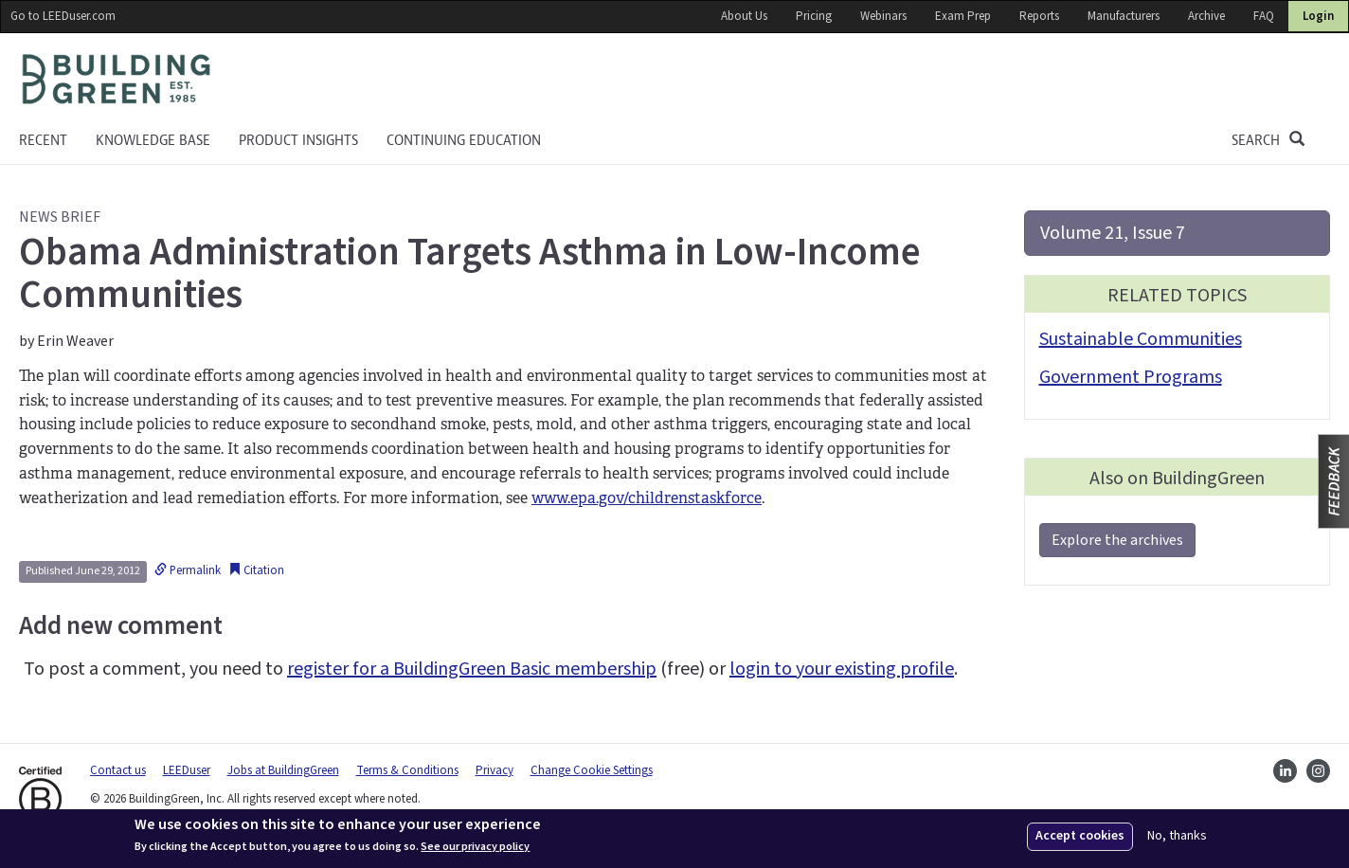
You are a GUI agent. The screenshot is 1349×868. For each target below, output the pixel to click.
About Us (744, 16)
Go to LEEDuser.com (63, 16)
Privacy (494, 770)
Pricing (814, 16)
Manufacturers (1124, 16)
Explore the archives (1117, 540)
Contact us (118, 770)
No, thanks (1177, 836)
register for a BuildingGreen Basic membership (472, 669)
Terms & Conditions (407, 770)
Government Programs (1130, 377)
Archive (1206, 16)
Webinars (883, 16)
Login (1318, 16)
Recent (43, 140)
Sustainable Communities (1140, 339)
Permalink (187, 570)
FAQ (1263, 16)
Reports (1039, 16)
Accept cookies (1079, 835)
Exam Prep (963, 16)
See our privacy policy (475, 847)
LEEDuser (186, 770)
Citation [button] (256, 570)
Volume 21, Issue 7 (1112, 233)
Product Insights (298, 140)
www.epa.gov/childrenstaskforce (646, 498)
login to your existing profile (841, 669)
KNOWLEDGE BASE (153, 140)
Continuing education (464, 140)
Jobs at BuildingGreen (283, 770)
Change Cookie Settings (592, 770)
